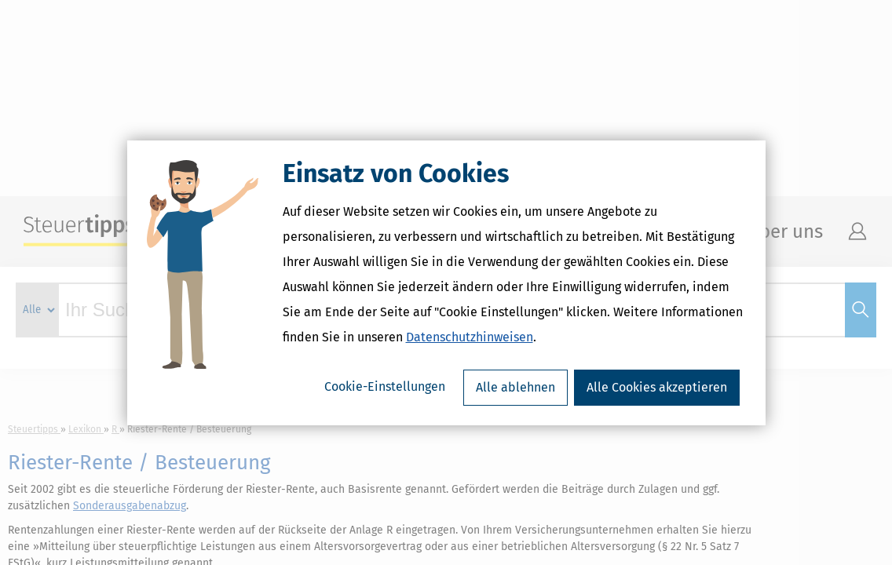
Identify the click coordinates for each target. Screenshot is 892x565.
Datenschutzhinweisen (469, 337)
